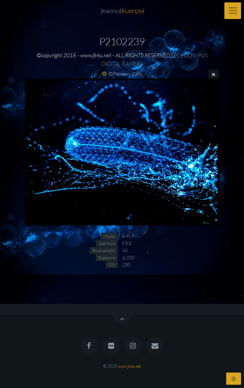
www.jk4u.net (129, 365)
